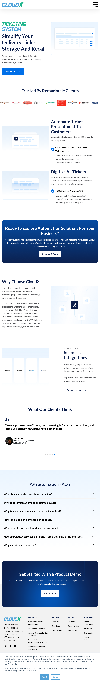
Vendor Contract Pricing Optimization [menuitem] (38, 634)
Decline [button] (55, 677)
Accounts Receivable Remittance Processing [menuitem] (37, 641)
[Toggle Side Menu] (95, 4)
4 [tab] (53, 455)
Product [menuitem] (55, 622)
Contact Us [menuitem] (88, 633)
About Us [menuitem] (88, 628)
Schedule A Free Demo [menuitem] (89, 623)
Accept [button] (44, 677)
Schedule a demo (50, 254)
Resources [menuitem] (72, 630)
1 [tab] (46, 455)
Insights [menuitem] (71, 622)
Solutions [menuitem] (56, 626)
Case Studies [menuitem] (73, 626)
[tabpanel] (50, 431)
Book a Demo (50, 593)
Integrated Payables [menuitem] (36, 628)
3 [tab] (50, 455)
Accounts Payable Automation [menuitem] (35, 623)
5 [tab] (55, 455)
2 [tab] (48, 455)
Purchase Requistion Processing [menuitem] (36, 648)
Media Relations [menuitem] (88, 638)
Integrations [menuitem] (57, 630)
